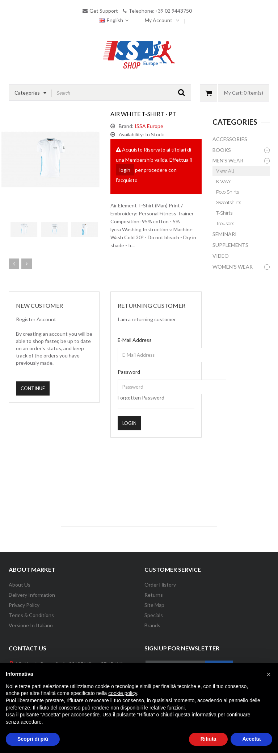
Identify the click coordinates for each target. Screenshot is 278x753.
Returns (153, 595)
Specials (153, 615)
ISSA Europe (149, 126)
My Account (159, 20)
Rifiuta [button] (208, 739)
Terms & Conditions (31, 615)
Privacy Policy (24, 605)
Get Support (103, 11)
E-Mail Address (135, 340)
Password (129, 372)
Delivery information (32, 595)
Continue (33, 388)
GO (181, 92)
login (124, 170)
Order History (160, 585)
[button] (268, 674)
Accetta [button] (251, 739)
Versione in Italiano (31, 625)
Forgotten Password (141, 397)
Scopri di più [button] (32, 739)
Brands (152, 625)
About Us (19, 585)
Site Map (154, 605)
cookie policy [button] (122, 693)
